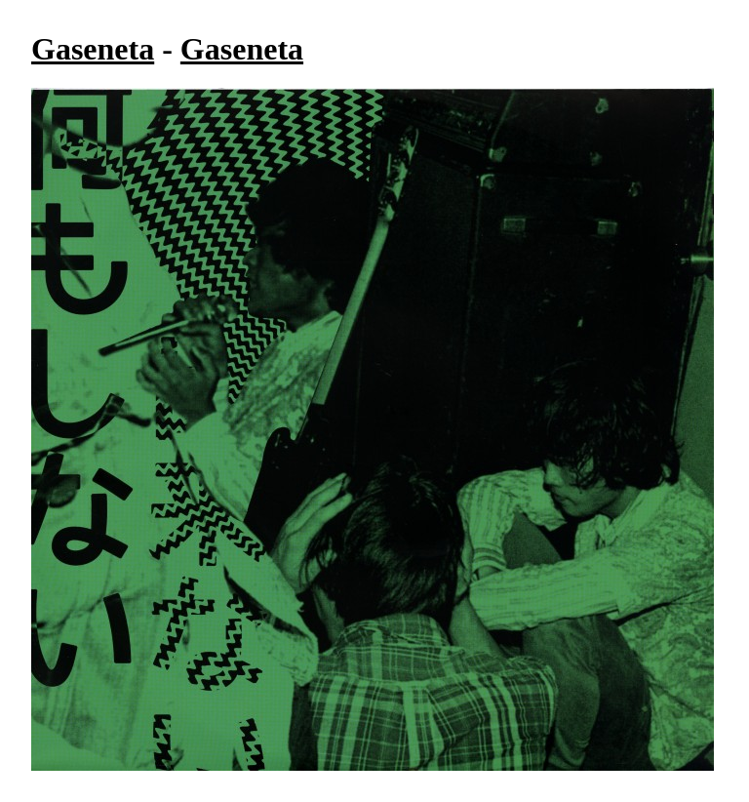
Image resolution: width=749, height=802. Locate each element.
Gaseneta (92, 48)
